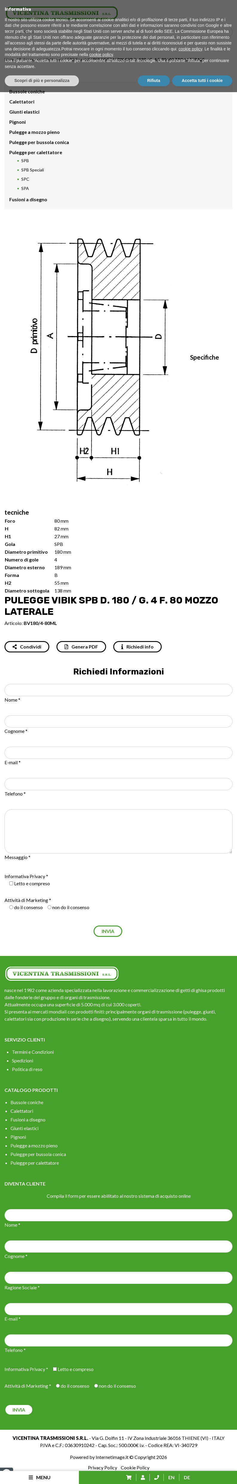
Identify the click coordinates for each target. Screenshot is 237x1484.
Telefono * (15, 793)
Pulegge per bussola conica (39, 142)
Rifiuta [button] (153, 1472)
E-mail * (12, 762)
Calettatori (21, 101)
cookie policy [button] (190, 1440)
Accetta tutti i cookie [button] (202, 1472)
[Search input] (120, 31)
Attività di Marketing (26, 900)
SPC (25, 179)
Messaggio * (17, 857)
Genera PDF (81, 646)
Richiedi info (137, 646)
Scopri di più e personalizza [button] (41, 1472)
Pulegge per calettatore (41, 59)
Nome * (12, 699)
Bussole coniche (27, 91)
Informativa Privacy (24, 876)
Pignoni (17, 122)
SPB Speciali (78, 59)
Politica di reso (27, 1069)
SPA (25, 188)
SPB (25, 160)
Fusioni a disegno (28, 199)
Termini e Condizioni (33, 1052)
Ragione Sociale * (22, 1287)
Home (10, 59)
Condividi (27, 646)
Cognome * (15, 731)
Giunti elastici (24, 111)
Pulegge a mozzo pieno (34, 132)
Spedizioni (22, 1060)
